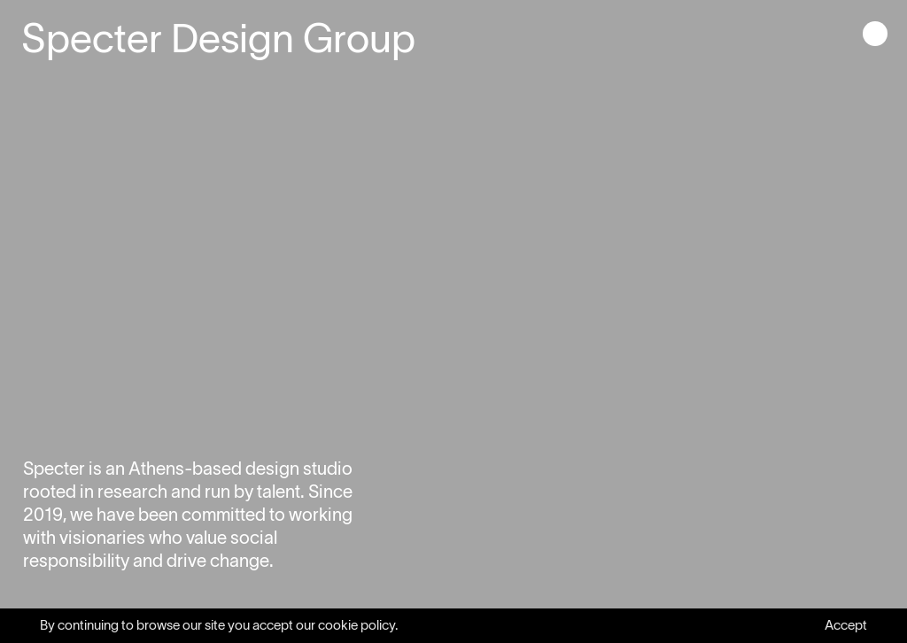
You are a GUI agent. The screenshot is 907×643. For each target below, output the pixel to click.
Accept (846, 624)
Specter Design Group (218, 38)
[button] (875, 35)
